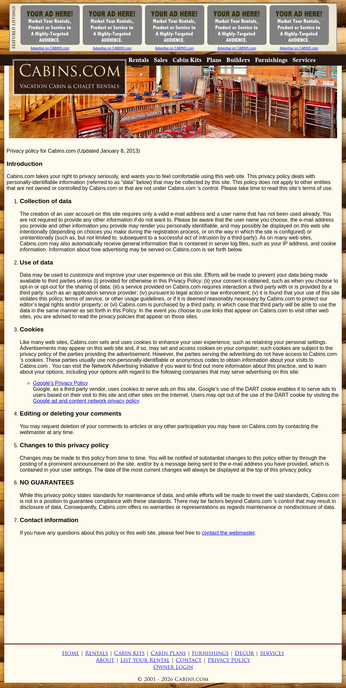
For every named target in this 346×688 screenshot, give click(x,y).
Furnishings (271, 60)
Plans (214, 60)
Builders (238, 60)
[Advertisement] (173, 587)
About (105, 660)
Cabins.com (70, 75)
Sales (161, 60)
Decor (244, 653)
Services (304, 60)
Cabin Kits (187, 60)
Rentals (139, 60)
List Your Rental (145, 660)
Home (70, 653)
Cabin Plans (168, 653)
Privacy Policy (229, 660)
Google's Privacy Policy (60, 383)
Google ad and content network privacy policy (86, 401)
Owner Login (173, 667)
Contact (189, 660)
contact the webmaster (228, 533)
